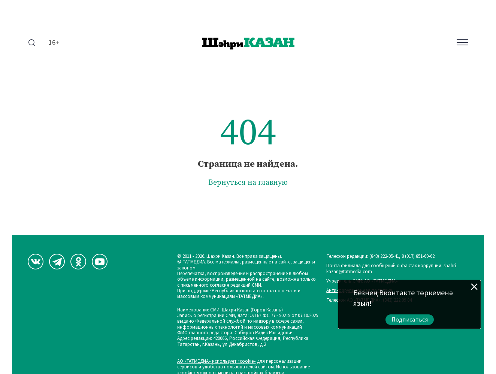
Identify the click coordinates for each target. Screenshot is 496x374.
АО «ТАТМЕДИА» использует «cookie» (216, 361)
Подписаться (409, 320)
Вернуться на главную (248, 182)
